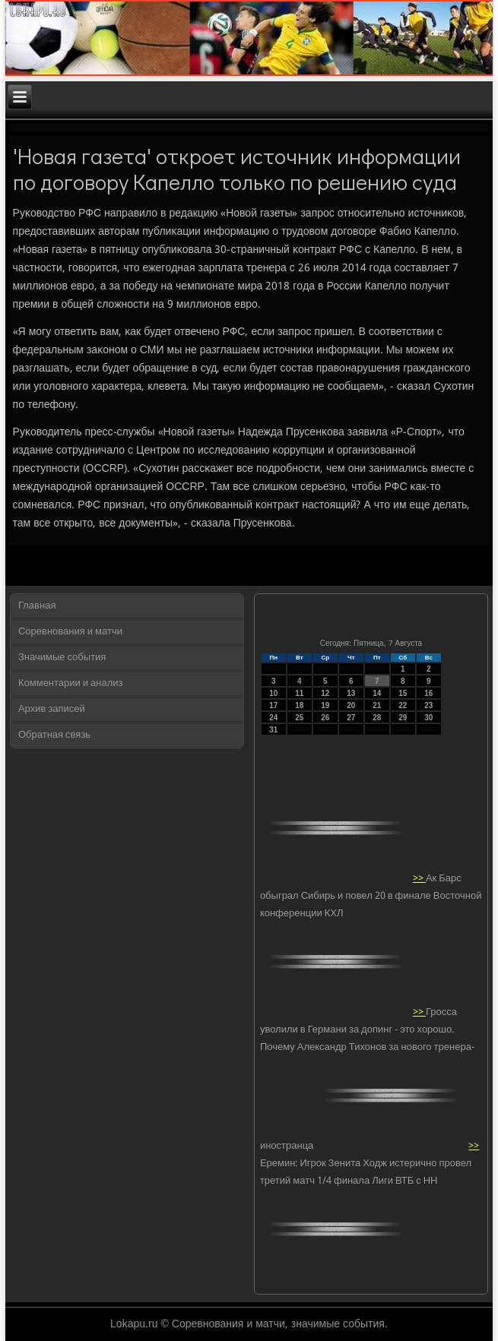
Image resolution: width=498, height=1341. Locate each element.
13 (351, 693)
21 (377, 705)
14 (377, 693)
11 (299, 693)
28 (377, 717)
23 (428, 705)
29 (402, 717)
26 (325, 717)
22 (402, 705)
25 (299, 717)
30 (428, 717)
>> (419, 878)
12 (325, 693)
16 (428, 693)
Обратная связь (54, 735)
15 (402, 693)
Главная (37, 606)
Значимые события (62, 657)
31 (273, 730)
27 (351, 717)
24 (273, 717)
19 (325, 705)
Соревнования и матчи (70, 631)
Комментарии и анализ (70, 683)
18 (299, 705)
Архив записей (51, 709)
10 (273, 693)
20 (351, 705)
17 (273, 705)
